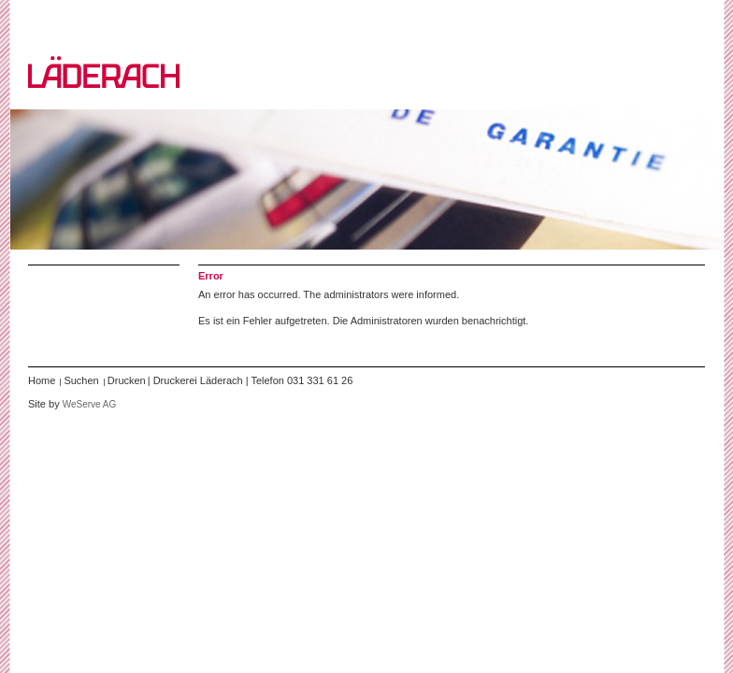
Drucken (127, 380)
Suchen (81, 380)
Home (41, 380)
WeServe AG (90, 404)
